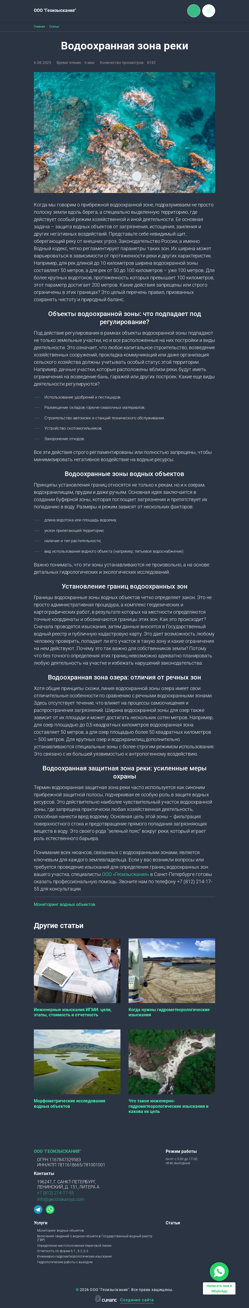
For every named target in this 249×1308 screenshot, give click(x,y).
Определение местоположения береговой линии (74, 1246)
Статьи (173, 1222)
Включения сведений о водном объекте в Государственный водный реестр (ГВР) (94, 1238)
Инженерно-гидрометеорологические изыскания (74, 1256)
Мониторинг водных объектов (64, 904)
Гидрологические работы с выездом (65, 1262)
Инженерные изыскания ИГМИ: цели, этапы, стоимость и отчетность (73, 1012)
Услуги (40, 1222)
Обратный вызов (193, 10)
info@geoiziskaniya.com (60, 1199)
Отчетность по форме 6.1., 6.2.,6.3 (62, 1251)
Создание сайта (137, 1300)
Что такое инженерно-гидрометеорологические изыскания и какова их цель (168, 1106)
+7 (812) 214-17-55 (55, 1192)
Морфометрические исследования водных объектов (69, 1103)
